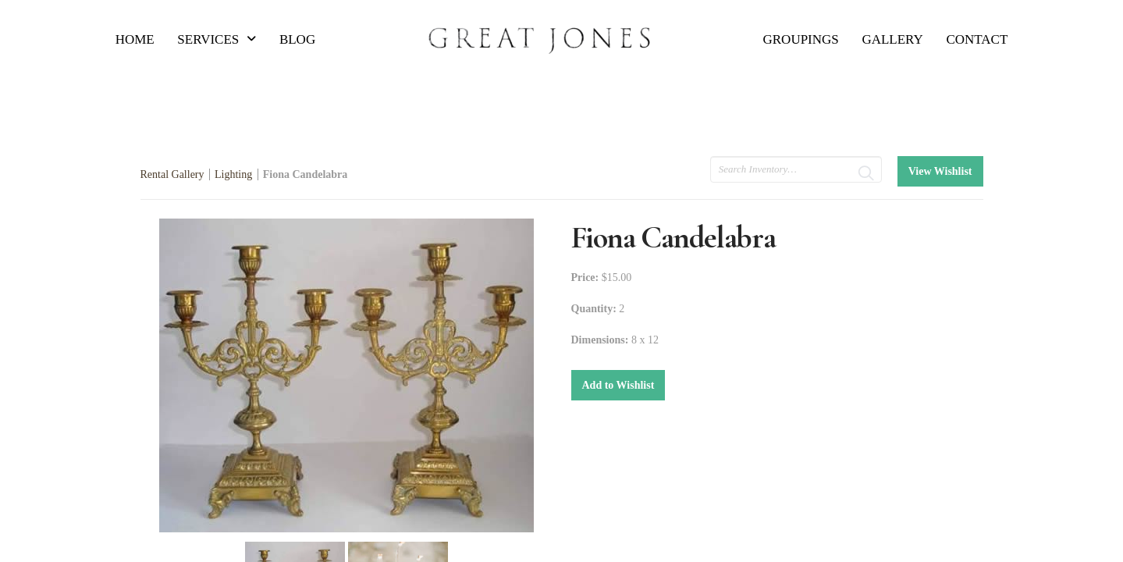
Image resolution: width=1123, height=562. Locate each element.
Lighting (233, 174)
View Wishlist (940, 171)
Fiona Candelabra (305, 174)
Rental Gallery (172, 174)
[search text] (796, 169)
